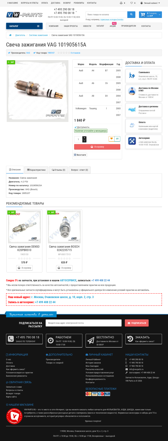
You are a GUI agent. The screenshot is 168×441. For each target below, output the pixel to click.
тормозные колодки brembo (111, 19)
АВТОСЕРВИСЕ (68, 280)
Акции (113, 25)
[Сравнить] (117, 139)
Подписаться (136, 323)
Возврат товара (13, 393)
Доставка (10, 366)
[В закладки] (112, 139)
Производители (128, 26)
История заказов (93, 362)
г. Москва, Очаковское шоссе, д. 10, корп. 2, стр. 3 (62, 297)
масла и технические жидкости (102, 413)
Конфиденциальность (95, 379)
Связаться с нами (14, 387)
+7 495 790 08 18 (64, 13)
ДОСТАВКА (55, 3)
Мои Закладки (92, 366)
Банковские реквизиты (16, 376)
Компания (53, 26)
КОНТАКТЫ (91, 3)
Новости (87, 26)
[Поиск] (131, 14)
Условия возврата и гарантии (19, 372)
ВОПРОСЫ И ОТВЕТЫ (29, 3)
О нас (8, 359)
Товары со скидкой (54, 362)
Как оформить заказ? (15, 369)
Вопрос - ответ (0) (79, 170)
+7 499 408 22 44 (45, 302)
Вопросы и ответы (14, 390)
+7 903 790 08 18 (134, 366)
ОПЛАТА (44, 3)
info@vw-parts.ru (134, 369)
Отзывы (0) (58, 170)
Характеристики (36, 170)
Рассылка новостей (94, 369)
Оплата (9, 362)
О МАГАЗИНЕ (12, 3)
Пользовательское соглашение (100, 376)
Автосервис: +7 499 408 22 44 (140, 372)
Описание (15, 169)
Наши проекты (71, 26)
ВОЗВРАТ (67, 3)
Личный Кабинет (93, 359)
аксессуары (134, 413)
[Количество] (78, 139)
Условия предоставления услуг (100, 372)
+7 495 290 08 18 (64, 9)
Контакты (146, 26)
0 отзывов (75, 53)
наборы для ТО (148, 413)
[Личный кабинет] (150, 3)
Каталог (100, 26)
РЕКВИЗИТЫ (79, 3)
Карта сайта (11, 396)
